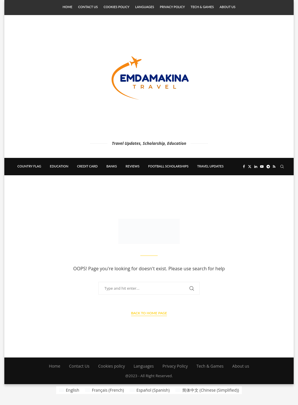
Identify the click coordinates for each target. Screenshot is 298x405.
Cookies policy (116, 7)
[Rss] (274, 166)
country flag (29, 166)
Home (67, 7)
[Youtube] (262, 166)
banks (111, 166)
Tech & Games (202, 7)
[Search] (282, 166)
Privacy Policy (172, 7)
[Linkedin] (255, 166)
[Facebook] (244, 166)
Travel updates (210, 166)
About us (228, 7)
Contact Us (88, 7)
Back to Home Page (149, 313)
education (59, 166)
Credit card (87, 166)
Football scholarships (168, 166)
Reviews (132, 166)
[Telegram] (268, 166)
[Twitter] (249, 166)
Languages (144, 7)
